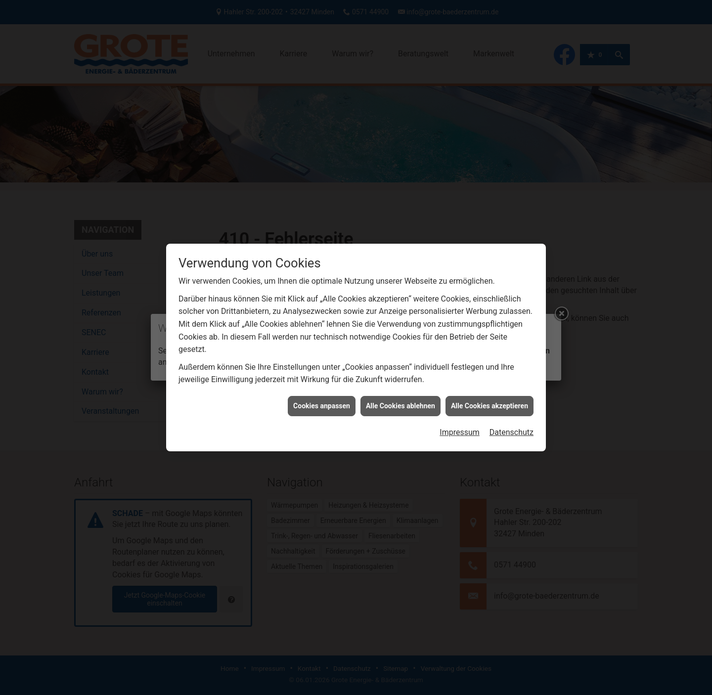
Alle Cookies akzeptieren (489, 399)
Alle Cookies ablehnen (400, 399)
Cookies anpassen (321, 399)
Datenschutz (512, 426)
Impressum (460, 426)
